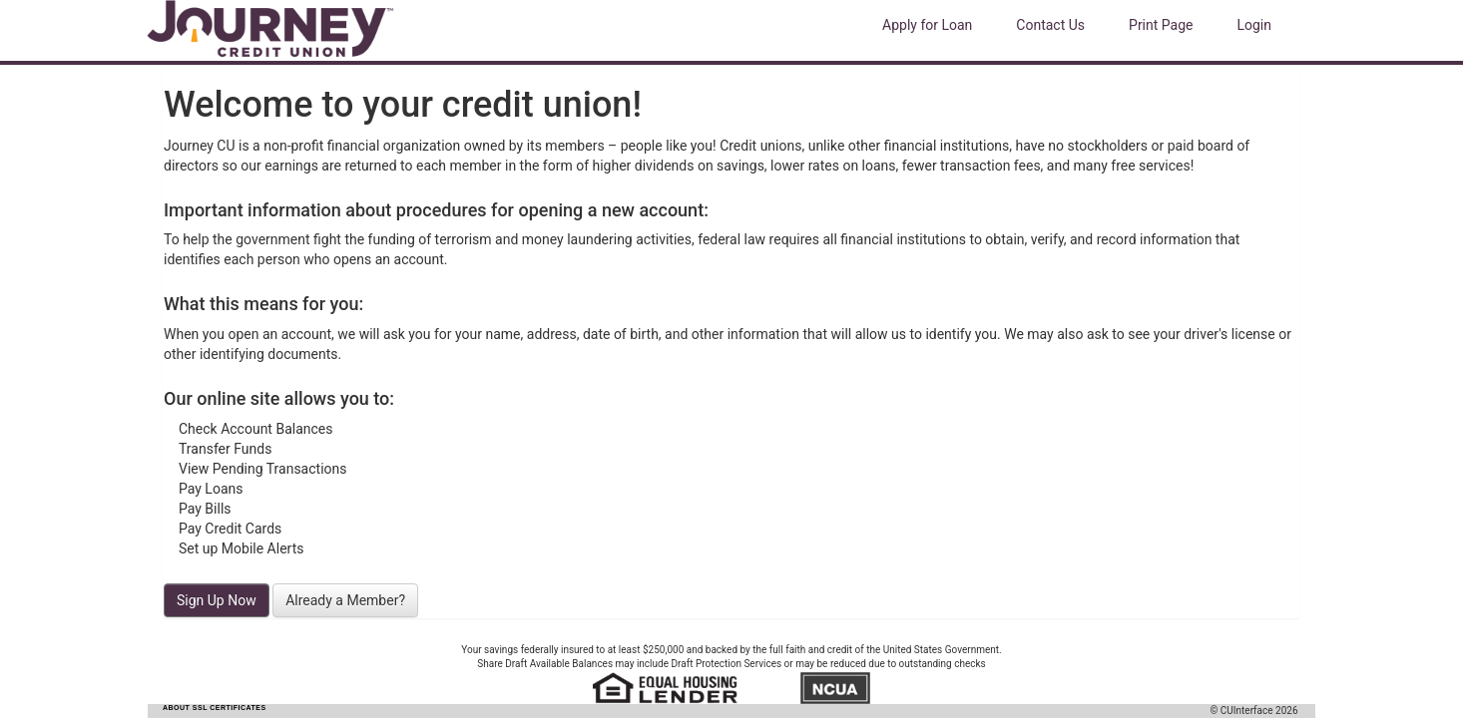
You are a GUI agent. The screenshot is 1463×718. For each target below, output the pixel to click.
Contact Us (1050, 25)
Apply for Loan (927, 25)
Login (1253, 25)
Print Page (1161, 25)
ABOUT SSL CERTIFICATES (214, 707)
